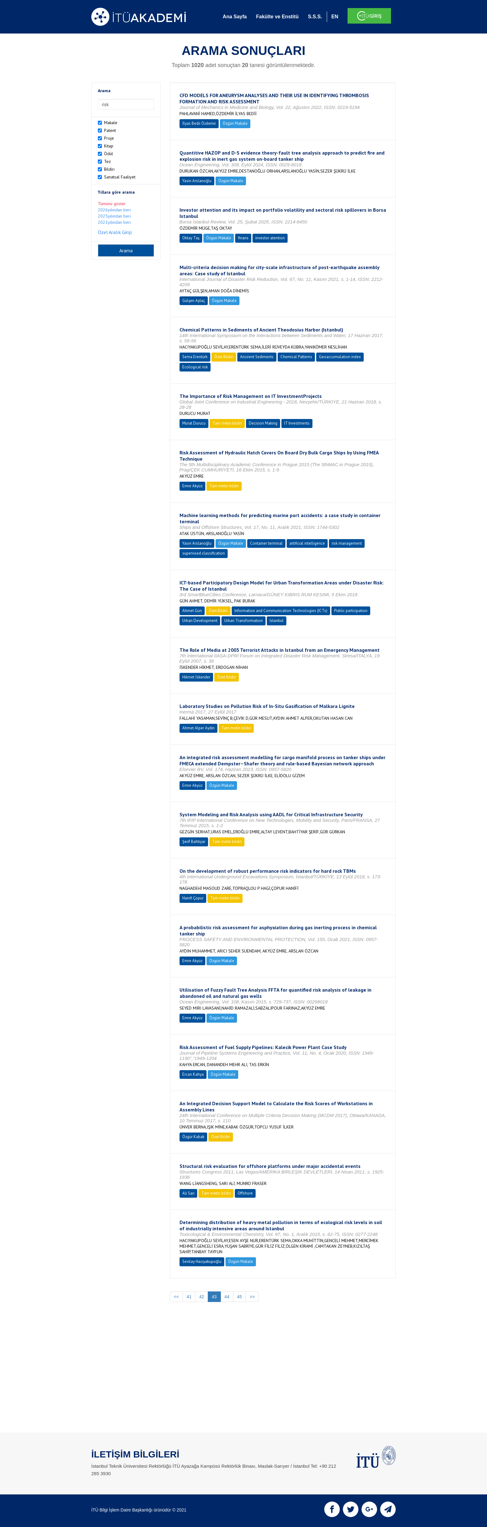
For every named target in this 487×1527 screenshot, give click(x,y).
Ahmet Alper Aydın (198, 728)
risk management (347, 543)
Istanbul (277, 620)
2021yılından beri (114, 222)
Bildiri (109, 169)
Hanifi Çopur (192, 898)
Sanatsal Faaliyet (119, 177)
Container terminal (266, 543)
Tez (107, 161)
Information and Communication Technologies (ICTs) (280, 610)
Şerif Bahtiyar (193, 841)
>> (252, 1296)
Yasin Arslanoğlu (197, 180)
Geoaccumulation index (340, 356)
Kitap (108, 146)
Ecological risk (195, 367)
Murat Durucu (194, 423)
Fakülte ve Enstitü (277, 16)
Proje (109, 138)
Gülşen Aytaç (193, 300)
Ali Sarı (188, 1193)
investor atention (270, 238)
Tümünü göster (112, 203)
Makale (110, 122)
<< (176, 1296)
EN (334, 16)
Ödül (108, 153)
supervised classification (203, 553)
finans (243, 238)
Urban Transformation (243, 620)
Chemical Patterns (296, 356)
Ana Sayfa (235, 16)
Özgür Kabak (193, 1136)
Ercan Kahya (193, 1074)
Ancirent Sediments (257, 356)
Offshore (245, 1193)
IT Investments (297, 423)
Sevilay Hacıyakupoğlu (201, 1261)
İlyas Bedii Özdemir (199, 123)
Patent (110, 130)
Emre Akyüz (192, 486)
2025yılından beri (114, 216)
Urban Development (199, 620)
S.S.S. (315, 16)
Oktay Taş (190, 238)
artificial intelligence (307, 543)
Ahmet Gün (192, 610)
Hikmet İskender (196, 677)
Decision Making (263, 423)
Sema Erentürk (194, 356)
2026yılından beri (114, 210)
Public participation (350, 610)
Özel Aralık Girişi (115, 232)
